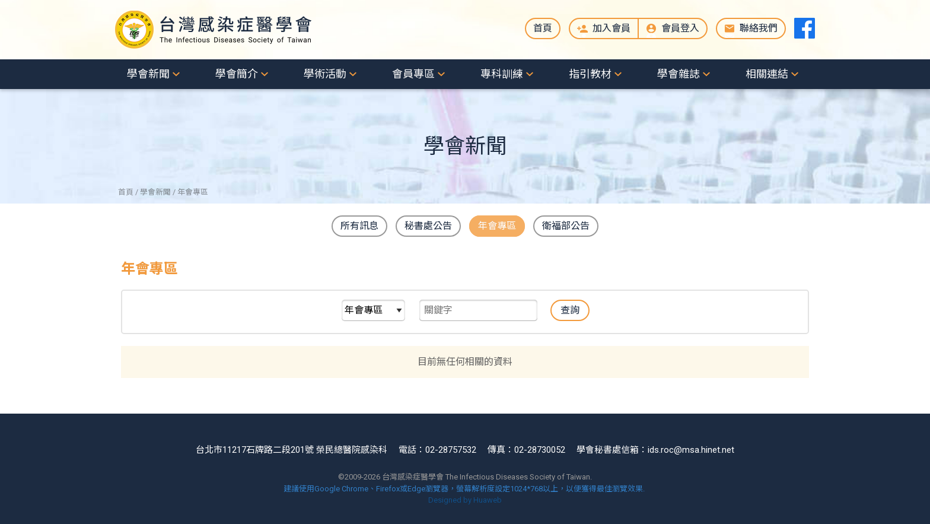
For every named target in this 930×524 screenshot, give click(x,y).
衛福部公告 (566, 225)
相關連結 (767, 74)
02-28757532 (450, 449)
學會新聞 (148, 74)
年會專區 (497, 225)
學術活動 (325, 74)
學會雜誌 (678, 74)
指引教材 (590, 74)
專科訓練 (501, 74)
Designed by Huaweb (465, 500)
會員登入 (680, 28)
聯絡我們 (759, 28)
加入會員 (611, 28)
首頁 (542, 28)
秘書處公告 (428, 225)
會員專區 (413, 74)
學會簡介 (236, 74)
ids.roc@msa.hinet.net (691, 449)
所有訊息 (359, 225)
